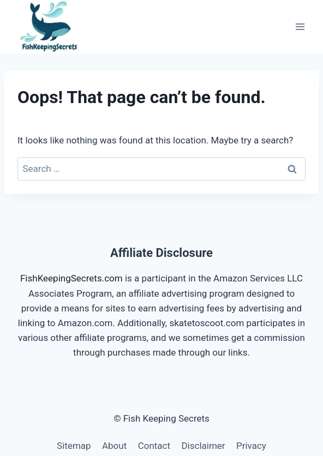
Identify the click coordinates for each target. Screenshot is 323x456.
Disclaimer (203, 445)
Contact (154, 445)
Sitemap (74, 445)
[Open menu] (300, 26)
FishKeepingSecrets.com (71, 278)
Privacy (251, 445)
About (114, 445)
